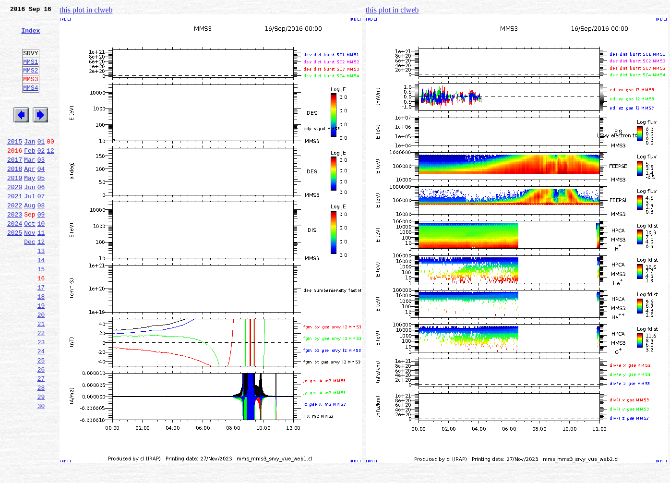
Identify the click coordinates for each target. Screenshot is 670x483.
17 (41, 333)
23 (41, 396)
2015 (14, 164)
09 (41, 248)
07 (41, 227)
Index (30, 36)
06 (41, 217)
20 (41, 365)
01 (41, 164)
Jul (29, 227)
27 (41, 439)
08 (41, 238)
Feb (29, 174)
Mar (29, 185)
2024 (14, 259)
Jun (29, 217)
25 (41, 417)
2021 (14, 227)
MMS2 (30, 83)
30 (41, 470)
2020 (14, 217)
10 (41, 259)
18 (41, 343)
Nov (29, 270)
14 (41, 301)
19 (41, 354)
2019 (14, 206)
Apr (29, 196)
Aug (29, 238)
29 (41, 460)
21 (41, 375)
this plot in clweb (86, 10)
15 (41, 312)
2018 (14, 196)
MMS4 (30, 103)
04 (41, 196)
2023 (14, 248)
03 (41, 185)
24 (41, 407)
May (29, 206)
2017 (14, 185)
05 (41, 206)
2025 (14, 270)
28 (41, 449)
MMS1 (30, 73)
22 (41, 386)
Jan (29, 164)
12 (50, 174)
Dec (29, 280)
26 (41, 428)
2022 (14, 238)
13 (41, 291)
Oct (29, 259)
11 (41, 270)
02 (41, 174)
